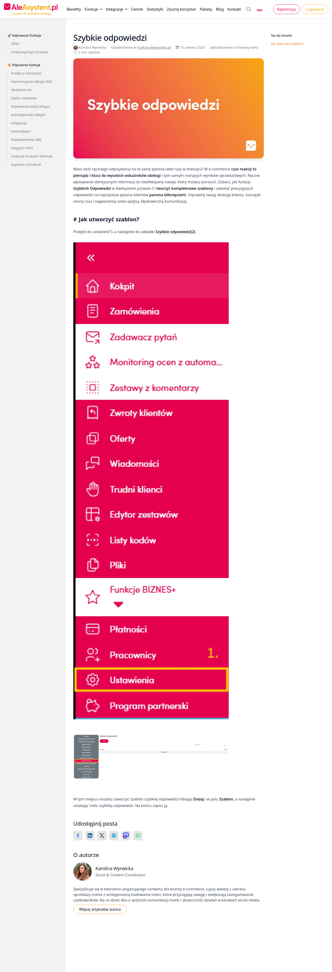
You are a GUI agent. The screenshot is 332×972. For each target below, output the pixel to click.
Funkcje (93, 10)
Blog (220, 9)
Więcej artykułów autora (100, 909)
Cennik (137, 9)
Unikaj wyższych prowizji (29, 52)
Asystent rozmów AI (26, 164)
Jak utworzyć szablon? (287, 43)
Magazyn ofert (22, 148)
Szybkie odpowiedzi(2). (176, 231)
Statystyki (155, 9)
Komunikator (21, 131)
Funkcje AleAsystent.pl (154, 47)
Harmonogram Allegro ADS (31, 81)
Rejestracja (286, 9)
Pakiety (206, 9)
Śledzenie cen (21, 90)
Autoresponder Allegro (28, 115)
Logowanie (314, 9)
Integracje (116, 10)
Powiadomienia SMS (26, 139)
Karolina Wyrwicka (90, 47)
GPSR (15, 43)
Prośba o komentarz (26, 73)
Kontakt (234, 9)
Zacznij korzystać (181, 9)
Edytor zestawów (24, 98)
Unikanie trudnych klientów (32, 156)
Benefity (74, 9)
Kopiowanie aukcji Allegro (30, 106)
